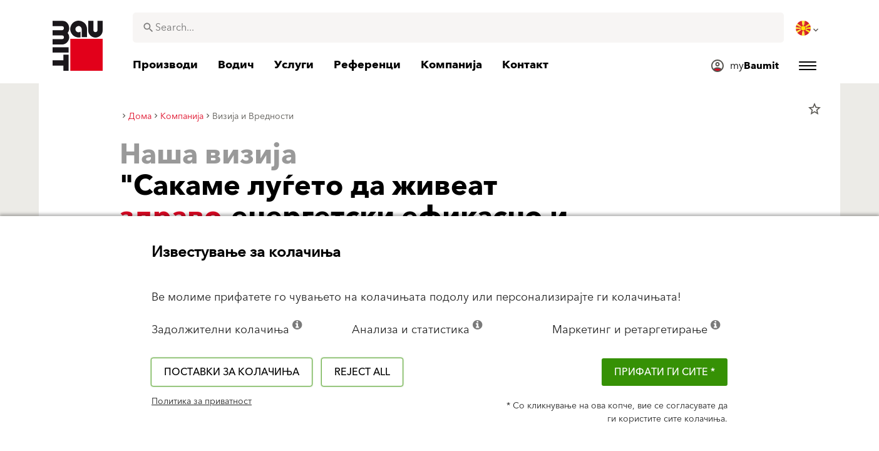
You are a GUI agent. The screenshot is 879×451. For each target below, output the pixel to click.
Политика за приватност (202, 401)
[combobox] (458, 28)
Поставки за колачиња (231, 372)
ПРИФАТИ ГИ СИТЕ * (664, 372)
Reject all (362, 372)
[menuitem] (808, 28)
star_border (814, 109)
